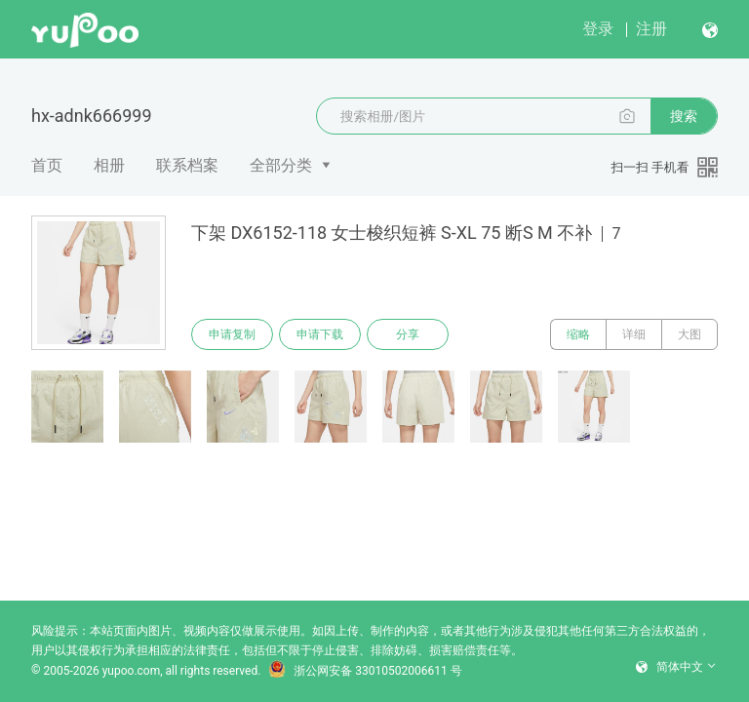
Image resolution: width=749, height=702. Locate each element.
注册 (651, 29)
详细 (634, 334)
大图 (689, 334)
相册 (109, 165)
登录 (597, 29)
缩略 (578, 334)
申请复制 (232, 334)
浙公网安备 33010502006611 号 (364, 671)
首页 (46, 165)
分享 (407, 334)
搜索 (683, 116)
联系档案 (187, 165)
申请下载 (319, 334)
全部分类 (281, 165)
